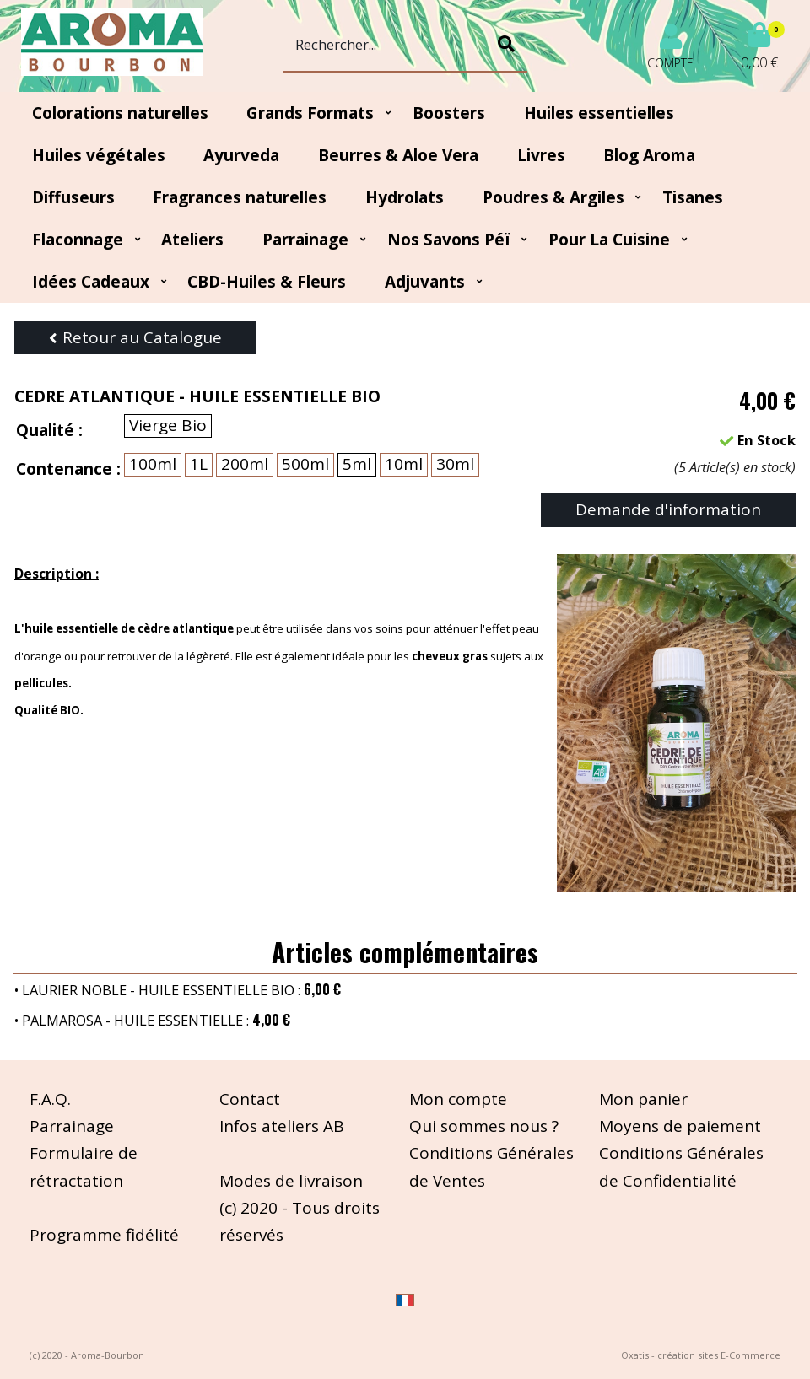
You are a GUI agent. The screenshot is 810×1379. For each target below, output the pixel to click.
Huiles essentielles (599, 113)
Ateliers (192, 239)
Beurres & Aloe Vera (398, 155)
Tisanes (692, 197)
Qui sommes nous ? (484, 1126)
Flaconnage (77, 239)
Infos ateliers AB (281, 1126)
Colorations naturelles (120, 113)
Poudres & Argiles (553, 197)
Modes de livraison (291, 1181)
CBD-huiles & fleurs (266, 282)
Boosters (449, 113)
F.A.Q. (50, 1099)
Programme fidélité (104, 1235)
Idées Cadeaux (90, 282)
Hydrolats (404, 197)
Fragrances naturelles (240, 197)
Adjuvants (425, 282)
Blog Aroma (649, 155)
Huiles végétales (98, 155)
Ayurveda (241, 155)
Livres (541, 155)
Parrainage (305, 239)
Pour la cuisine (609, 239)
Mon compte (458, 1099)
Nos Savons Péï (448, 239)
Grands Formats (310, 113)
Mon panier (643, 1099)
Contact (249, 1099)
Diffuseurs (73, 197)
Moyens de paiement (680, 1126)
